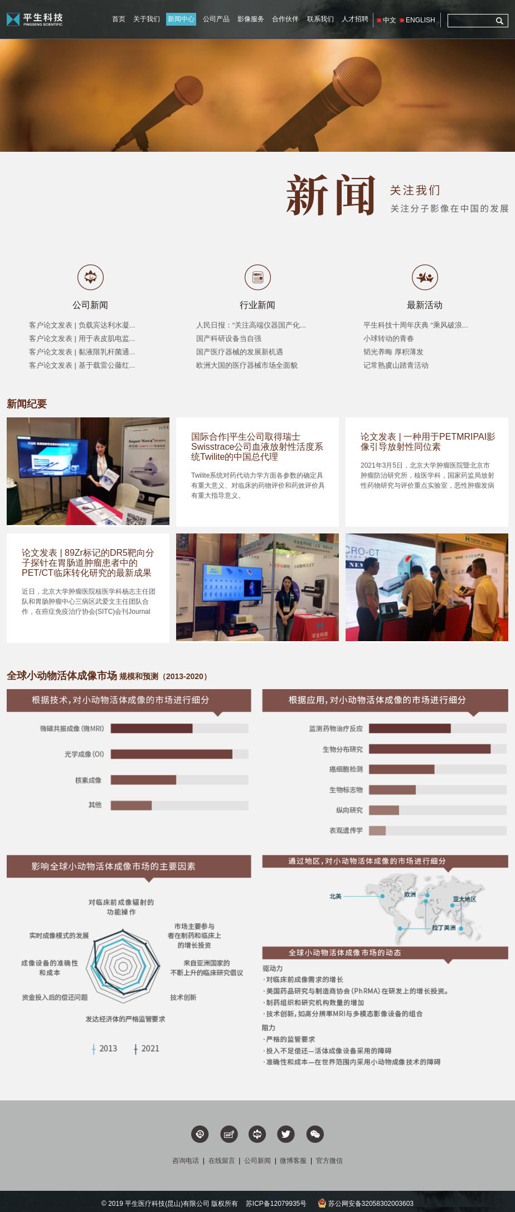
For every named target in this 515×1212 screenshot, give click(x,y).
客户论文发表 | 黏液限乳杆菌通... (82, 352)
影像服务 (250, 19)
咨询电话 (185, 1161)
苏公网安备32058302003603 (366, 1204)
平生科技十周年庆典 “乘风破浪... (415, 325)
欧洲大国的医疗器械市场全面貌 (247, 365)
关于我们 (146, 19)
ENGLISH (420, 20)
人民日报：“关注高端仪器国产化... (251, 325)
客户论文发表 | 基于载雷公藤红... (82, 365)
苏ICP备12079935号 (276, 1204)
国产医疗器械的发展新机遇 (239, 352)
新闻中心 (181, 19)
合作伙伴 (285, 19)
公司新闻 (90, 305)
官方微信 (329, 1161)
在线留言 (221, 1161)
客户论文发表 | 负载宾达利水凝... (82, 325)
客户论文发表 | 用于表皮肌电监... (82, 338)
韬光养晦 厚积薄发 (393, 352)
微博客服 (293, 1161)
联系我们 (320, 19)
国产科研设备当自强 (228, 338)
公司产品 (216, 19)
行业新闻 (257, 305)
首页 (118, 19)
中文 (389, 20)
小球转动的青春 (388, 338)
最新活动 (425, 305)
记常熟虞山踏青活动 (396, 365)
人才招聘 (355, 19)
